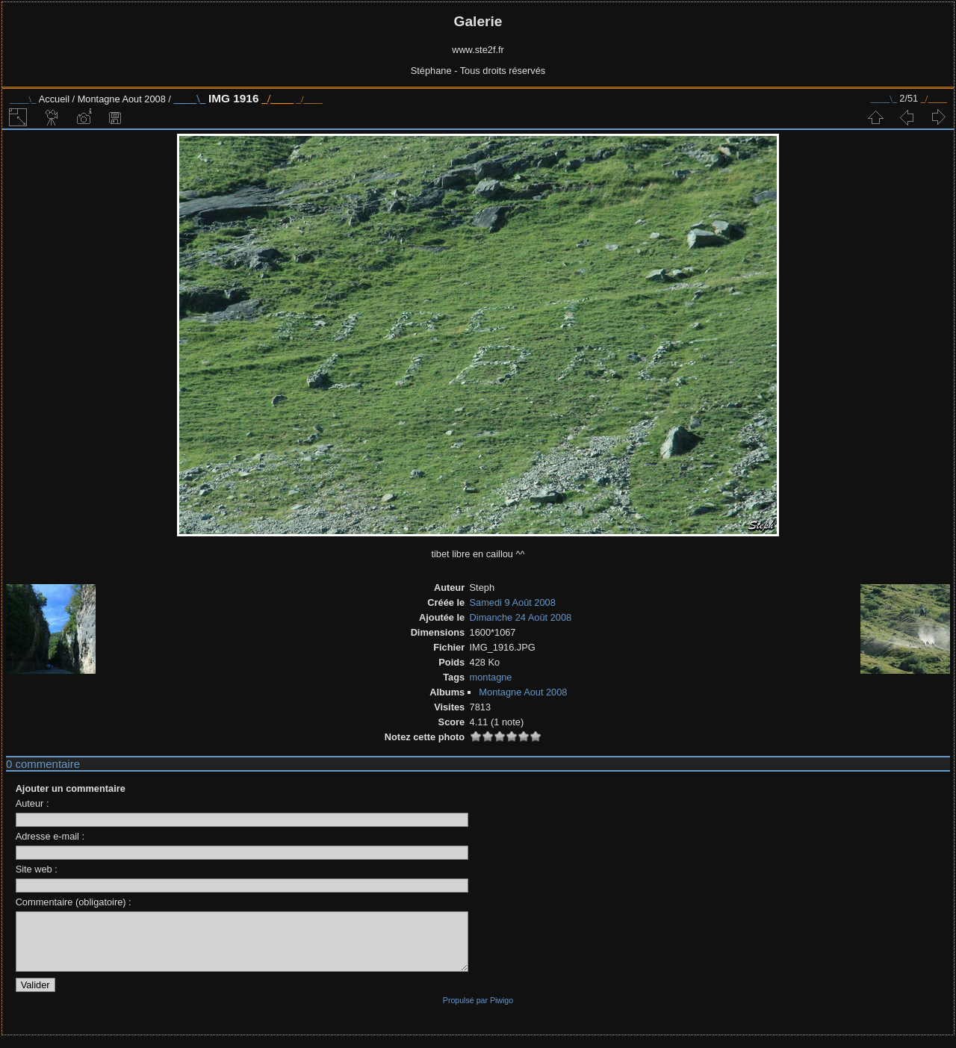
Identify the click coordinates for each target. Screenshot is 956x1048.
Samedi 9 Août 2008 (513, 602)
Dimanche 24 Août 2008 (521, 617)
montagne (491, 677)
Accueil (54, 99)
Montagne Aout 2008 (122, 99)
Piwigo (501, 1011)
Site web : (37, 869)
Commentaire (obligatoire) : (73, 902)
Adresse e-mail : (50, 836)
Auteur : (32, 803)
